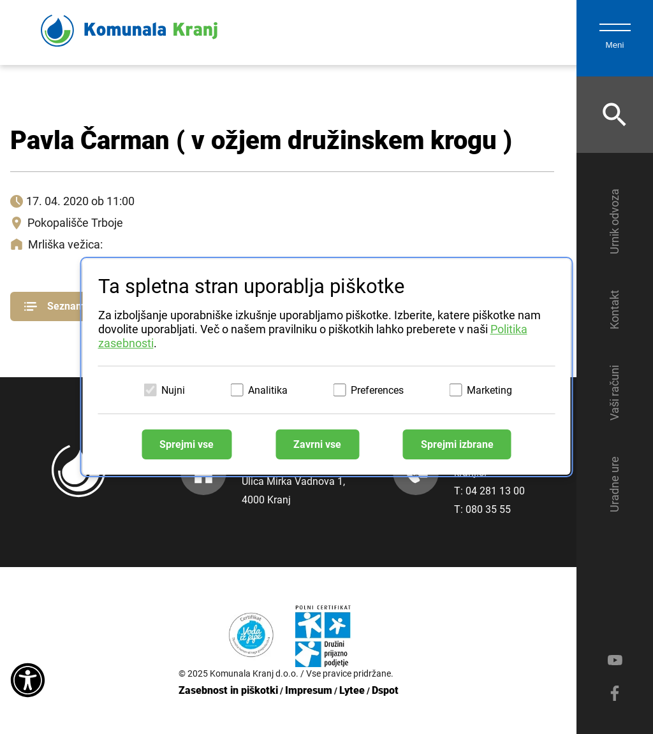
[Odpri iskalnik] (614, 114)
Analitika (268, 390)
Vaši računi (614, 393)
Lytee (352, 690)
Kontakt (614, 309)
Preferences (377, 390)
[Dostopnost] (27, 681)
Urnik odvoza (614, 221)
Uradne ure (614, 484)
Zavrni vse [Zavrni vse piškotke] (317, 444)
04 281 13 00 (495, 491)
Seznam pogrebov (77, 306)
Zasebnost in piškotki (228, 690)
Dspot (385, 690)
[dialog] (327, 367)
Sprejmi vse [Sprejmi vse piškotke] (186, 444)
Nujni (173, 390)
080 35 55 (488, 509)
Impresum (308, 690)
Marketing (489, 390)
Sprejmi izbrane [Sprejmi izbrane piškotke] (457, 444)
